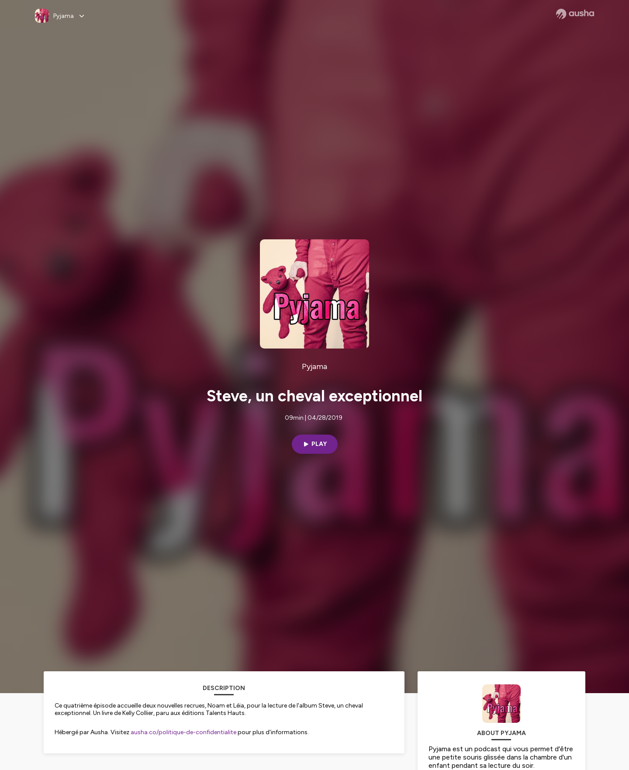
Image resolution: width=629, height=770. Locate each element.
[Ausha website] (575, 14)
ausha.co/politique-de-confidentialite (183, 732)
